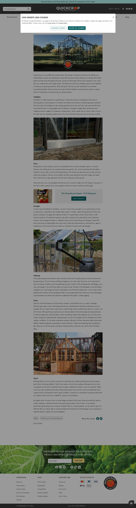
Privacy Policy (52, 23)
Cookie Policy (63, 23)
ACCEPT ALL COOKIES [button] (77, 28)
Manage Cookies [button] (58, 28)
